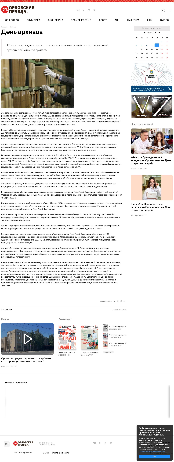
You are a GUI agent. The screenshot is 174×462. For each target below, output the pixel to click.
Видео (164, 20)
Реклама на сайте (60, 453)
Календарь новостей (152, 28)
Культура (133, 20)
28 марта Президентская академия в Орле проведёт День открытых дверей (151, 160)
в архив (109, 352)
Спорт (103, 20)
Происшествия (81, 20)
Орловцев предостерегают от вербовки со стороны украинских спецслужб (26, 360)
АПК (117, 20)
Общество (12, 20)
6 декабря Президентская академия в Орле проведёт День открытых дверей (151, 207)
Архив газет (65, 319)
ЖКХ (149, 20)
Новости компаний (142, 124)
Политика (33, 20)
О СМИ (46, 453)
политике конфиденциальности (152, 451)
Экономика (55, 20)
